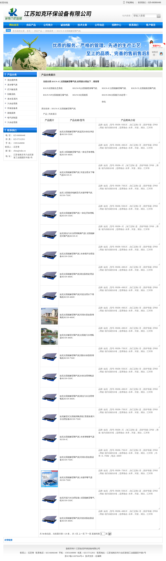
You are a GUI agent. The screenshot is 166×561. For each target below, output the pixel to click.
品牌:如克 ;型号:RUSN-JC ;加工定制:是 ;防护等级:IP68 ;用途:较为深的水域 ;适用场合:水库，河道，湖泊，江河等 (129, 174)
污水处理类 (12, 103)
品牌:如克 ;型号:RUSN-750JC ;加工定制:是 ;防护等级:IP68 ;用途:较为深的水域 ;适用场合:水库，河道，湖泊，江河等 (129, 194)
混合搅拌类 (12, 80)
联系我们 (133, 25)
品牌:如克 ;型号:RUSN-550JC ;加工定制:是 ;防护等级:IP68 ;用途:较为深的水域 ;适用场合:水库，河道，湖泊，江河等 (129, 499)
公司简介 (48, 25)
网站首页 (14, 25)
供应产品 (31, 25)
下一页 (88, 534)
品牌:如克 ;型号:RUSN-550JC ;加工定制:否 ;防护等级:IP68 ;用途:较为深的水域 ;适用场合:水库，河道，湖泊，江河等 (129, 133)
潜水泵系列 (12, 99)
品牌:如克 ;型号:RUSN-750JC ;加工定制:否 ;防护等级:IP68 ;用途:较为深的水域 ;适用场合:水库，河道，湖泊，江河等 (129, 357)
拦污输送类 (12, 89)
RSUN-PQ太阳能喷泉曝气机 (84, 88)
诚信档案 (65, 25)
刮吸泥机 (11, 94)
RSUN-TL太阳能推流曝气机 (143, 88)
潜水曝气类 (12, 85)
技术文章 (82, 25)
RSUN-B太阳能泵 (80, 95)
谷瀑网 (98, 556)
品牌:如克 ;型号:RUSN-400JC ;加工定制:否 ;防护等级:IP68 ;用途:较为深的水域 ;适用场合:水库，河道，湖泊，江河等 (129, 153)
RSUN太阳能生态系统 (53, 88)
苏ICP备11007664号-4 (74, 556)
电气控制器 (12, 118)
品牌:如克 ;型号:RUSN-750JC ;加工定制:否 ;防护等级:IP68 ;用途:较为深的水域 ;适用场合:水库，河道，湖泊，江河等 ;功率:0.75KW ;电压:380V (129, 458)
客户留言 (150, 25)
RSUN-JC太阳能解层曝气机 (69, 31)
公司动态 (99, 25)
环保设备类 (12, 108)
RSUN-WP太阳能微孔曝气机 (55, 95)
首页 (29, 31)
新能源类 (49, 31)
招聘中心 (116, 25)
